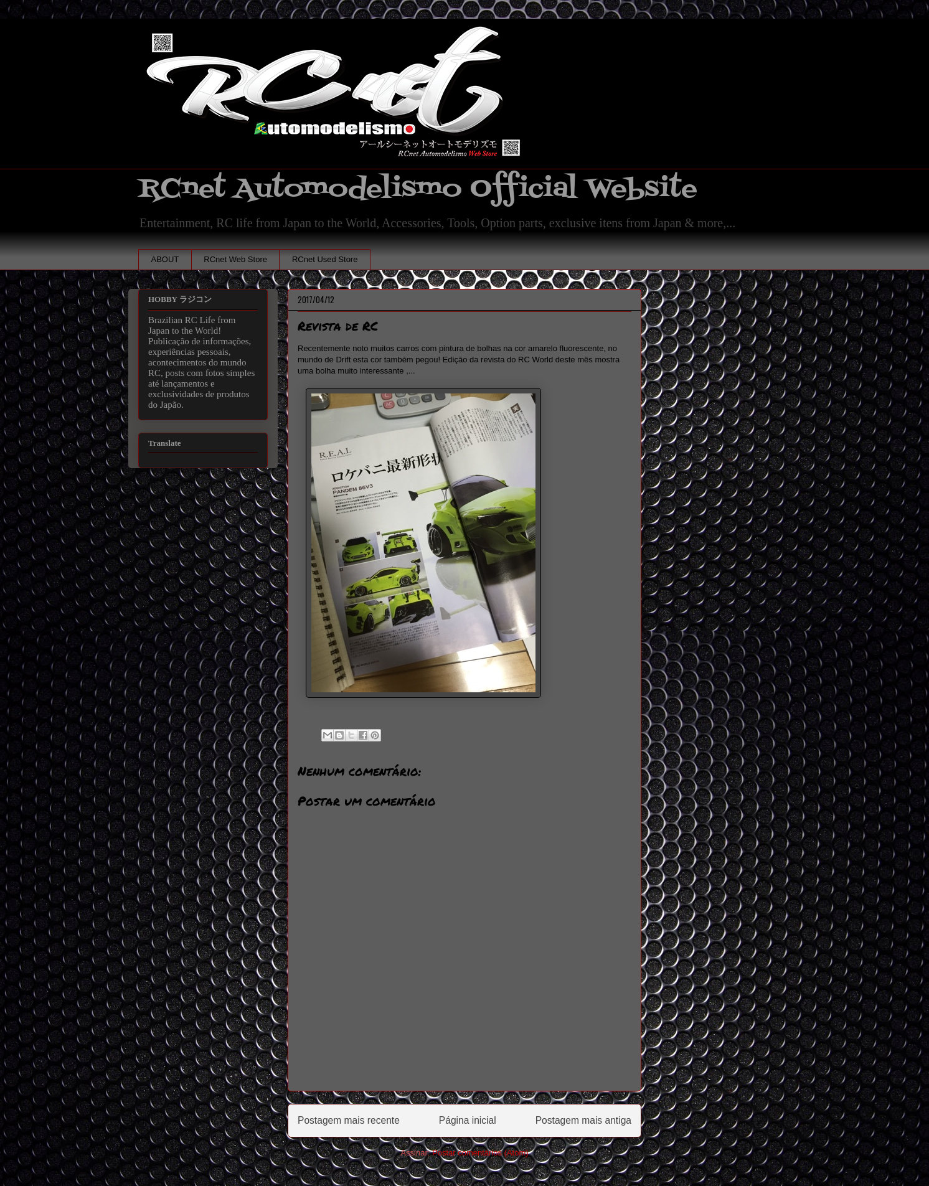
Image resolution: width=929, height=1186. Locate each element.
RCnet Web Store (235, 259)
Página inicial (467, 1120)
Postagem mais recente (349, 1120)
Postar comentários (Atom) (480, 1152)
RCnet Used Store (325, 259)
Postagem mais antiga (583, 1120)
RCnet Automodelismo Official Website (417, 189)
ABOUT (165, 259)
